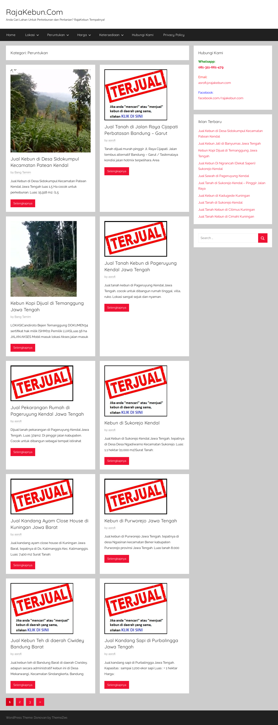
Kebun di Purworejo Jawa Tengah (140, 520)
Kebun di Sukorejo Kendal (132, 423)
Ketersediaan (111, 35)
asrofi (111, 140)
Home (10, 35)
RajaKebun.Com (34, 12)
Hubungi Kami (143, 35)
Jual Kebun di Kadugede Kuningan (224, 195)
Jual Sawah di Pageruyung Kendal (223, 176)
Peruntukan (58, 35)
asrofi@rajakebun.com (214, 83)
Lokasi (32, 35)
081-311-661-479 (211, 67)
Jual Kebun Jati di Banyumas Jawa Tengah (229, 143)
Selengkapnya (22, 203)
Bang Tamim (23, 172)
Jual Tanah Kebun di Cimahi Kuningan (226, 216)
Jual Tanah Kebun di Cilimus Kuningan (226, 209)
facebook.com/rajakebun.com (220, 98)
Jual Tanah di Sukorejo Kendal (220, 202)
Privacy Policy (174, 35)
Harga (84, 35)
